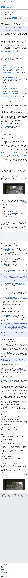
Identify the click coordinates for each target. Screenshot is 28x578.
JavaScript (5, 20)
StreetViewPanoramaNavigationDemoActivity (11, 69)
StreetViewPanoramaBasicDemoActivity (10, 64)
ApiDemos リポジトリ (9, 58)
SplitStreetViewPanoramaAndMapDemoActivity (12, 79)
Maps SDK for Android (12, 4)
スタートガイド (4, 137)
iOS (20, 18)
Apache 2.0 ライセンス (23, 495)
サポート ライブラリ (14, 328)
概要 (23, 149)
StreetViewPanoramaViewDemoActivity (10, 75)
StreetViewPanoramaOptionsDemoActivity (11, 72)
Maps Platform (11, 1)
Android (3, 4)
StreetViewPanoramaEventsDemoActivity (11, 67)
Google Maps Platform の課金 (8, 30)
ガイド (12, 12)
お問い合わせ (9, 7)
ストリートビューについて (8, 45)
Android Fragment (4, 313)
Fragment (24, 200)
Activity (19, 200)
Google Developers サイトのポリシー (19, 496)
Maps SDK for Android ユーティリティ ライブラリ (10, 152)
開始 (3, 7)
